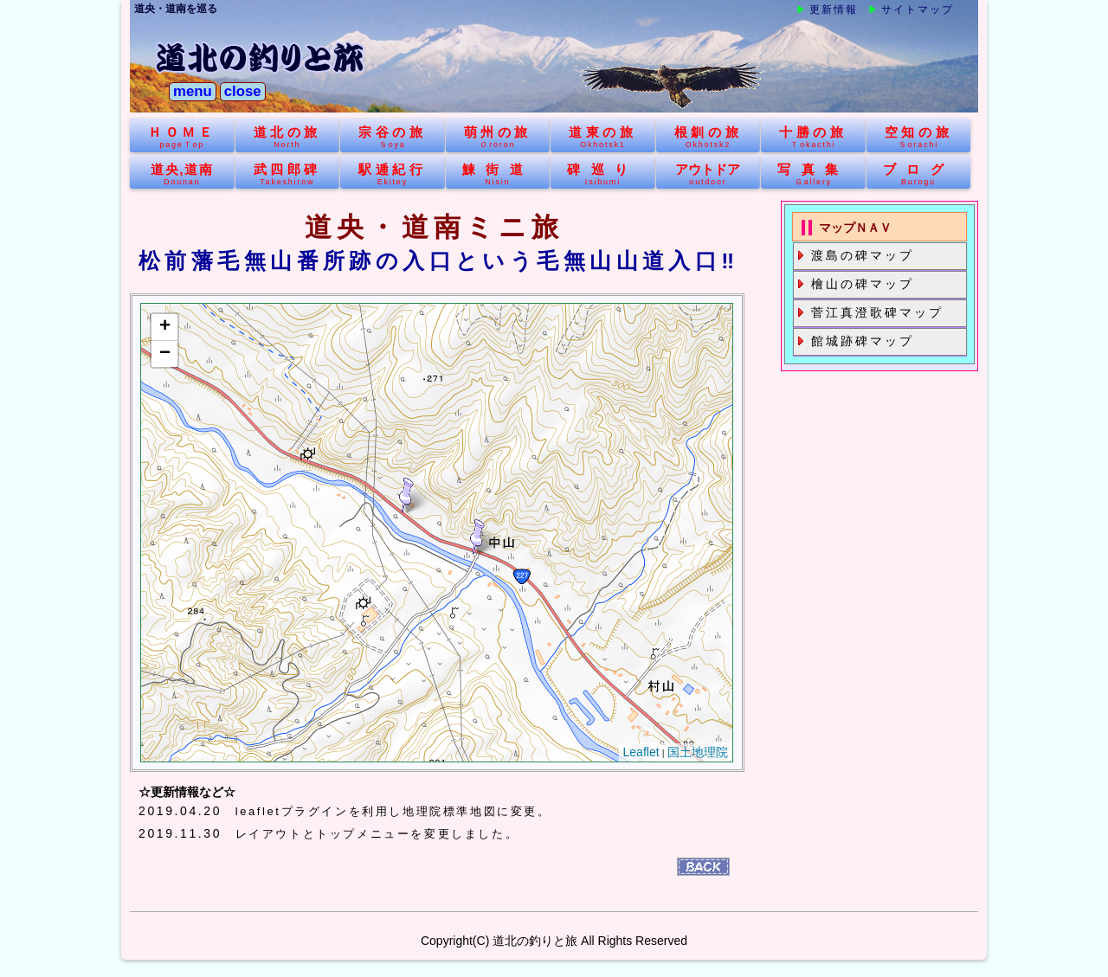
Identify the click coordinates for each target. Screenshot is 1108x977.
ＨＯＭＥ (182, 137)
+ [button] (165, 327)
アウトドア (708, 174)
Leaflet (641, 753)
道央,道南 (182, 174)
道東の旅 (603, 137)
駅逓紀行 (392, 174)
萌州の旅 (498, 137)
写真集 (813, 174)
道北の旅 (287, 137)
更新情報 (833, 9)
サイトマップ (917, 9)
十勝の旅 (813, 137)
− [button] (165, 354)
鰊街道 (498, 174)
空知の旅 (918, 137)
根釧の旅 (708, 137)
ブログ (918, 174)
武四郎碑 (287, 174)
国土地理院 (697, 753)
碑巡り (603, 174)
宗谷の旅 (392, 137)
